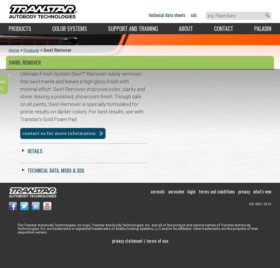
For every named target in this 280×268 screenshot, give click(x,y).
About (186, 28)
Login (191, 210)
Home (14, 50)
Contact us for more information (183, 133)
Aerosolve (176, 210)
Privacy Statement (127, 259)
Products (20, 28)
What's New (262, 210)
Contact (223, 28)
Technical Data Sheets (166, 15)
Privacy (244, 210)
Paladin (262, 28)
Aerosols (158, 210)
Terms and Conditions (217, 210)
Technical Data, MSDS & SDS (180, 170)
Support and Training (133, 28)
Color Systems (69, 28)
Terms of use (157, 259)
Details (159, 151)
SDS (194, 15)
